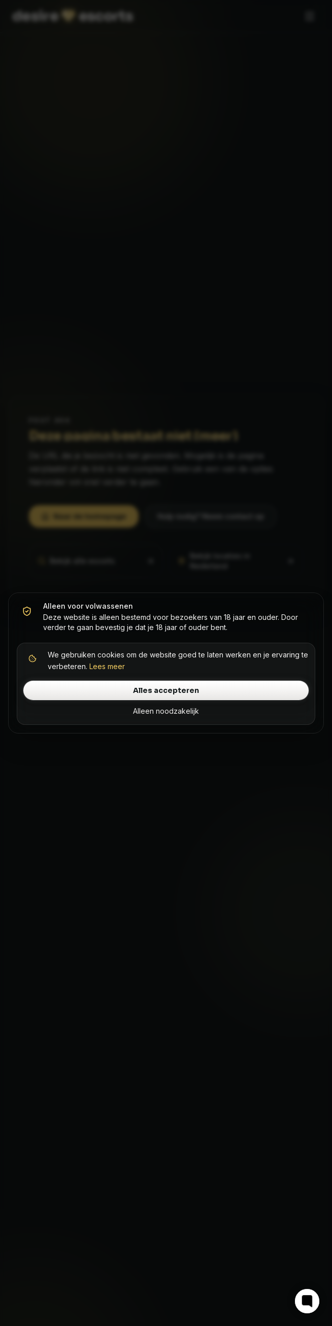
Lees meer (107, 666)
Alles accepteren (166, 690)
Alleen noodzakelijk (166, 711)
